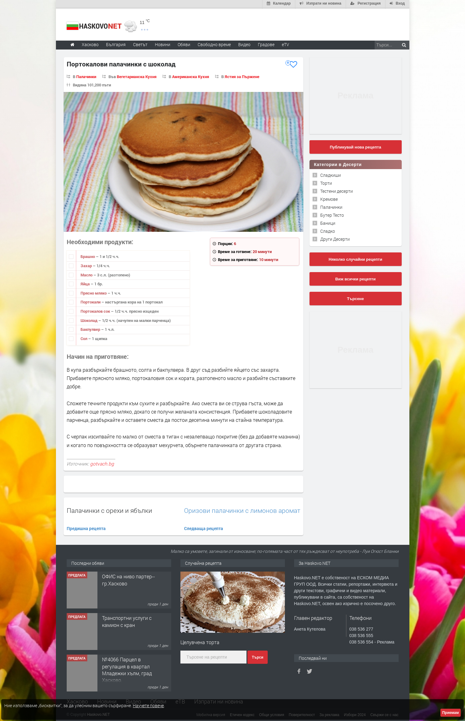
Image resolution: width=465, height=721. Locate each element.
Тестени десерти (336, 190)
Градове (266, 43)
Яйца (86, 283)
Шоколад (89, 319)
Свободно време (214, 43)
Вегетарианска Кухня (136, 75)
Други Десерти (335, 238)
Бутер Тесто (332, 214)
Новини (162, 43)
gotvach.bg (102, 462)
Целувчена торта (199, 641)
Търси (257, 656)
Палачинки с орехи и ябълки (109, 509)
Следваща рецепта (203, 527)
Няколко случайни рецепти (355, 258)
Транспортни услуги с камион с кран (127, 620)
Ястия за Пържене (242, 75)
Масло (87, 273)
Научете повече (148, 705)
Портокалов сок (96, 310)
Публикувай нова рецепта (355, 146)
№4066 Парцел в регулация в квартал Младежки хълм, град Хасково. (127, 668)
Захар (87, 264)
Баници (327, 222)
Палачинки (86, 75)
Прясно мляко (94, 292)
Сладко (327, 230)
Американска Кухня (190, 75)
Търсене (355, 297)
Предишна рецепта (86, 527)
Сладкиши (330, 174)
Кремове (329, 198)
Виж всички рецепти (355, 277)
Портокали (91, 301)
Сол (84, 337)
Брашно (88, 255)
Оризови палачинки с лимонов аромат (242, 509)
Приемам (450, 713)
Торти (326, 182)
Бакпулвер (91, 328)
